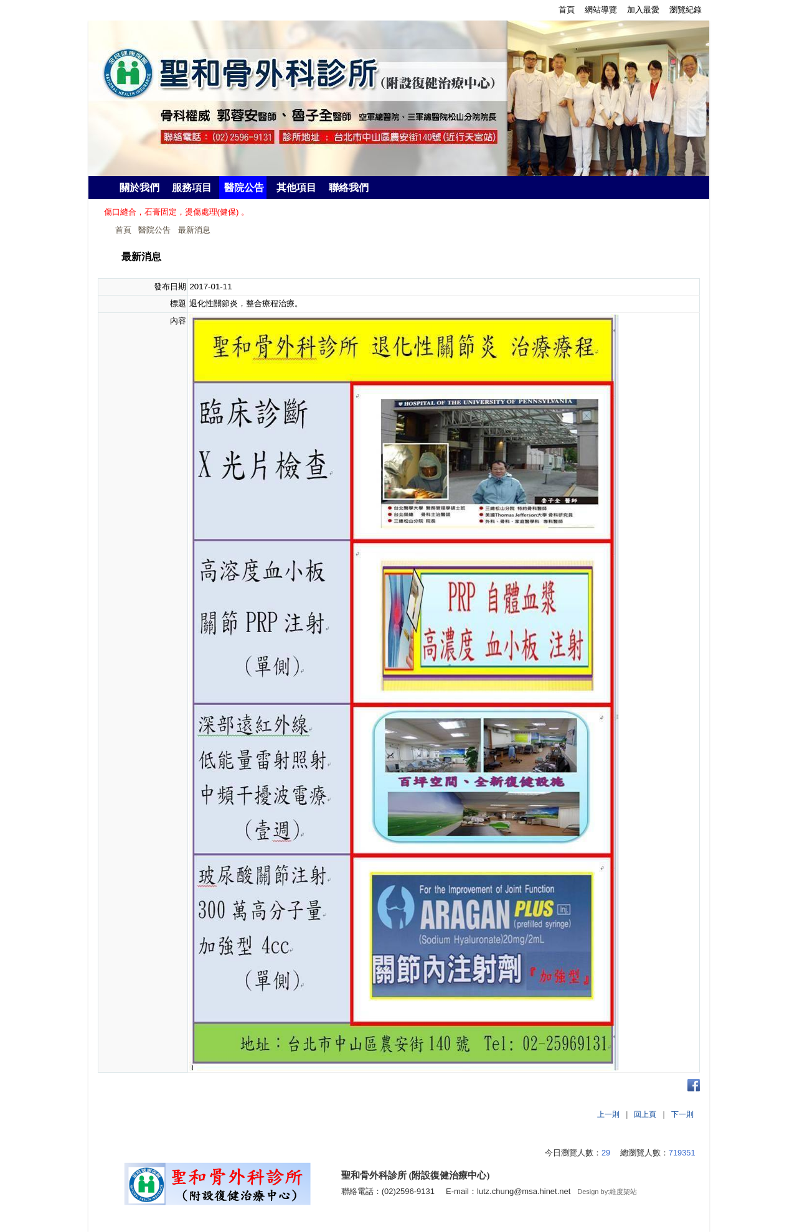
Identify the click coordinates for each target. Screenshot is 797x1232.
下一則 (682, 1114)
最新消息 (194, 230)
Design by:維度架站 (607, 1191)
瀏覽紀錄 (685, 9)
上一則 (608, 1114)
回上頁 (645, 1114)
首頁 (123, 230)
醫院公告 (154, 230)
